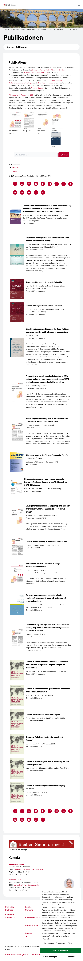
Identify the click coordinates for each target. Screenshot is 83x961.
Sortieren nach (14, 165)
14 (64, 184)
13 (57, 184)
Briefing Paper (27, 83)
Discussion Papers (38, 70)
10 (36, 184)
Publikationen (21, 47)
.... (36, 192)
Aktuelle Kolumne (38, 88)
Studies (62, 70)
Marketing (72, 943)
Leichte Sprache (29, 909)
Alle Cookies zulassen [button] (60, 950)
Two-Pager (42, 83)
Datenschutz (38, 954)
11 (43, 184)
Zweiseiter (52, 83)
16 (15, 193)
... (22, 183)
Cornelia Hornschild (16, 864)
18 (29, 193)
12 (50, 184)
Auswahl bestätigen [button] (50, 957)
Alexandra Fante (15, 880)
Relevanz (15, 167)
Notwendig (49, 943)
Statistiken (61, 943)
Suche (64, 155)
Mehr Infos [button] (47, 939)
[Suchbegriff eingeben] (35, 154)
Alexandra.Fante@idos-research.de (27, 885)
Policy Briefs (50, 70)
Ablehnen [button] (71, 957)
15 (71, 184)
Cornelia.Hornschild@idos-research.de (28, 869)
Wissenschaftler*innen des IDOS (36, 72)
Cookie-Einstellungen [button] (16, 954)
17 (22, 193)
